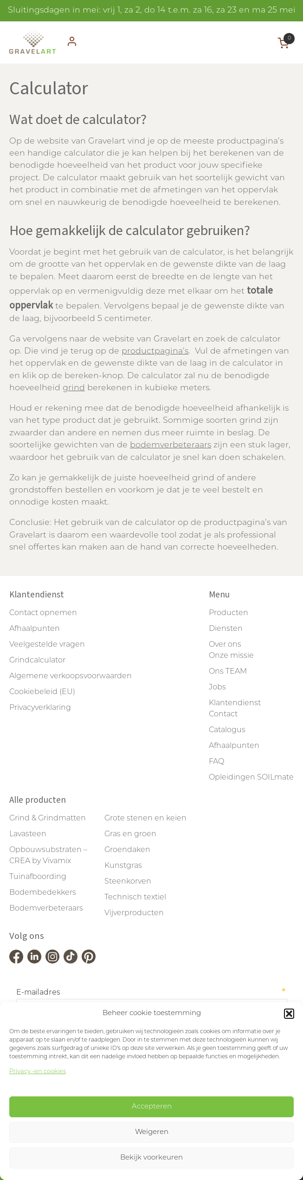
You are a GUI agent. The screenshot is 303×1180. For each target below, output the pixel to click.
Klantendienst (235, 703)
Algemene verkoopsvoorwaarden (70, 676)
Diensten (226, 629)
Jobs (217, 687)
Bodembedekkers (42, 893)
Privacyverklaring (40, 708)
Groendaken (127, 850)
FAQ (216, 762)
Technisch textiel (135, 897)
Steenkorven (127, 881)
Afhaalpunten (34, 629)
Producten (228, 613)
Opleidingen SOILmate (251, 777)
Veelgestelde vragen (47, 645)
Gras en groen (130, 834)
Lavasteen (27, 834)
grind (74, 388)
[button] (289, 1013)
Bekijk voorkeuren (151, 1157)
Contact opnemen (43, 613)
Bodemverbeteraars (46, 908)
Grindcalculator (37, 660)
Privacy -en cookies (37, 1072)
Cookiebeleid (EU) (42, 692)
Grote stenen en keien (145, 818)
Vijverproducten (134, 913)
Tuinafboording (37, 877)
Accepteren (152, 1106)
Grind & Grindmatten (47, 818)
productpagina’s (155, 351)
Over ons (225, 645)
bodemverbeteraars (170, 445)
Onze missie (231, 656)
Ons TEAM (228, 671)
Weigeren (151, 1132)
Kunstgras (123, 866)
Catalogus (227, 730)
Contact (223, 714)
